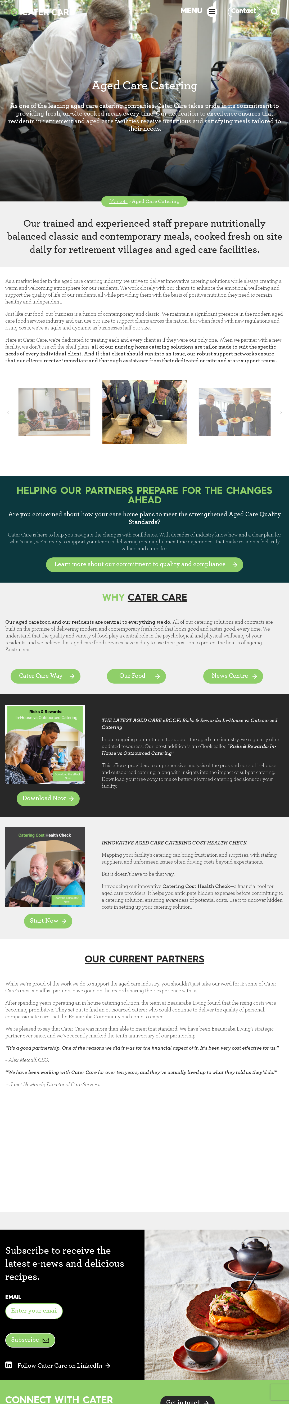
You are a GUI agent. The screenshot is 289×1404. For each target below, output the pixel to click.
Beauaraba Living (186, 1003)
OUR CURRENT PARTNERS (144, 960)
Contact (243, 11)
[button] (8, 412)
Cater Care (157, 598)
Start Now (44, 921)
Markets (118, 201)
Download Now (44, 798)
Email (13, 1297)
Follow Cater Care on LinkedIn (53, 1366)
